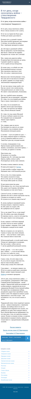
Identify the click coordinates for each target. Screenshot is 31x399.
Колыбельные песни (6, 380)
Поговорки (4, 377)
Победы (3, 274)
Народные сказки (5, 356)
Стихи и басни (5, 370)
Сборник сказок (5, 351)
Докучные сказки (5, 358)
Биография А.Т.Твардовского (15, 333)
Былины (3, 372)
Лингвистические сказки (7, 361)
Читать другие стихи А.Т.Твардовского (15, 330)
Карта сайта (15, 391)
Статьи (15, 393)
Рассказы (3, 365)
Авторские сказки (6, 353)
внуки (19, 167)
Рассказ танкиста (15, 327)
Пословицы (4, 375)
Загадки (3, 368)
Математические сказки (7, 363)
